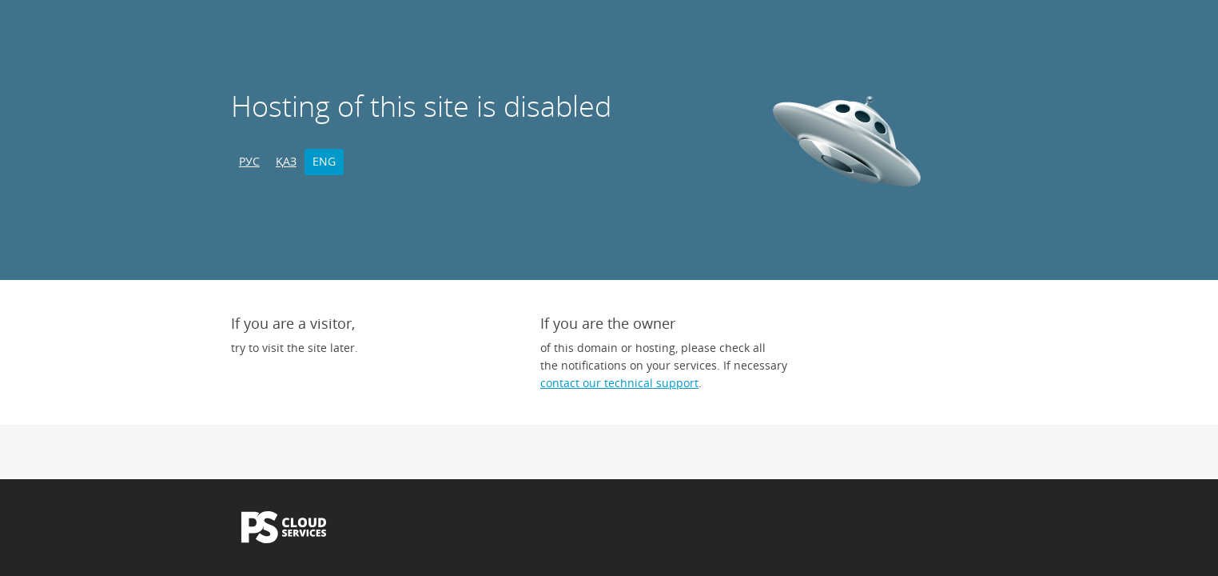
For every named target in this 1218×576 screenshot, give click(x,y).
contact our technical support (619, 382)
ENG (324, 161)
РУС (249, 161)
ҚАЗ (286, 161)
